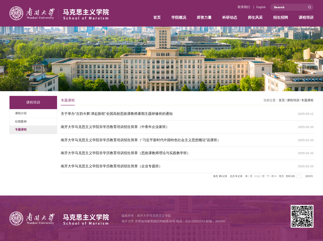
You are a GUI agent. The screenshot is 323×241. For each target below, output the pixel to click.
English (261, 7)
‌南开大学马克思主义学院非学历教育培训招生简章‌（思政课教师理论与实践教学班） (125, 153)
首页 (157, 17)
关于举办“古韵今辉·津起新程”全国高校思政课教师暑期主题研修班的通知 (117, 114)
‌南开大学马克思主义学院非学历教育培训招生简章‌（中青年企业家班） (115, 127)
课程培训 (306, 17)
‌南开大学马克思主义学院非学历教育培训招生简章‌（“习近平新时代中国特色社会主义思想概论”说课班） (141, 140)
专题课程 (307, 100)
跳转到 (309, 176)
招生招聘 (280, 17)
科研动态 (229, 17)
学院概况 (178, 17)
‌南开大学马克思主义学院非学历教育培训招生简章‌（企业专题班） (111, 166)
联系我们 (244, 7)
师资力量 (204, 17)
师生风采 (255, 17)
